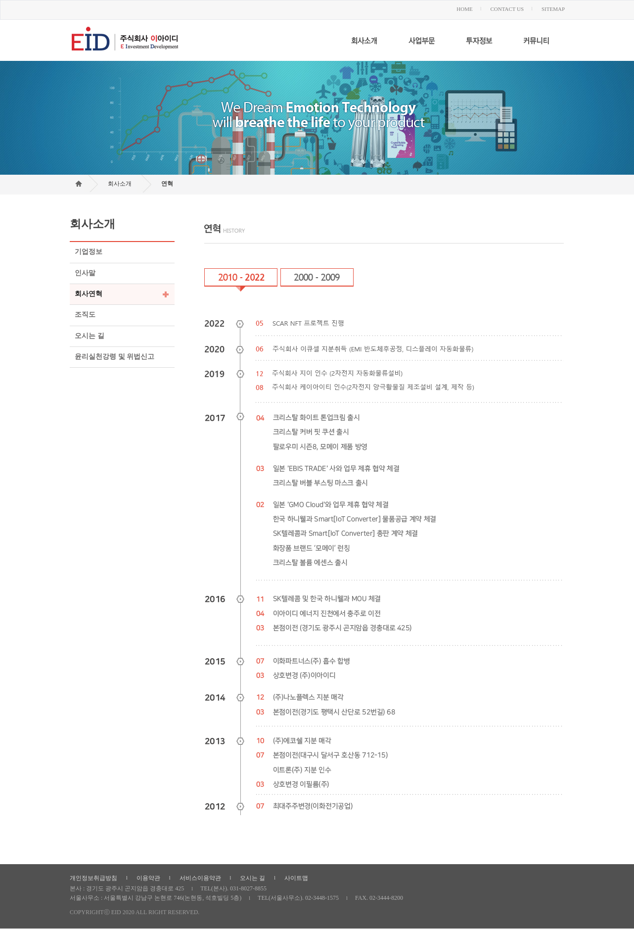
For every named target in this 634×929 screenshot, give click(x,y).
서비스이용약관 (200, 878)
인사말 (85, 273)
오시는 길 (89, 336)
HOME (464, 9)
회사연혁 (88, 293)
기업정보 (88, 251)
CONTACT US (507, 9)
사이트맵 (296, 878)
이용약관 (148, 878)
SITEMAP (553, 9)
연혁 (167, 183)
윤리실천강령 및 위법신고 (114, 356)
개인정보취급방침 (93, 878)
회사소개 (120, 183)
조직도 (85, 315)
